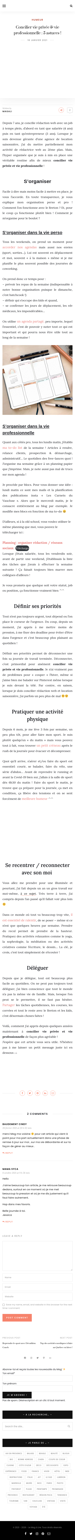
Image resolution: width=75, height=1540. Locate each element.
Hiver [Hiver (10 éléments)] (46, 1471)
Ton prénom (9, 1383)
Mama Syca (10, 1169)
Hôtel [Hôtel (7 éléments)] (57, 1471)
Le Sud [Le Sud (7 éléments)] (49, 1477)
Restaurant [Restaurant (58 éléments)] (28, 1495)
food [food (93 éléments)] (24, 1471)
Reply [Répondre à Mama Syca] (9, 1221)
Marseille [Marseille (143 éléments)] (16, 1483)
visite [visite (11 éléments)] (63, 1501)
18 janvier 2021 (37, 40)
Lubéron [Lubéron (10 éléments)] (61, 1477)
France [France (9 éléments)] (35, 1471)
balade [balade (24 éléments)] (30, 1453)
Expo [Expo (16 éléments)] (66, 1465)
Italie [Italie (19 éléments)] (30, 1477)
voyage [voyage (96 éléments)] (33, 1507)
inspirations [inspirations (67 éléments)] (16, 1477)
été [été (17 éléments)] (43, 1507)
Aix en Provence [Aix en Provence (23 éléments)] (14, 1453)
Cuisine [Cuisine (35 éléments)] (10, 1465)
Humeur (37, 19)
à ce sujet (28, 893)
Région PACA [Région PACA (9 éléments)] (46, 1495)
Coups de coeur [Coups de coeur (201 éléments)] (57, 1459)
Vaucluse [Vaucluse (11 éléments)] (37, 1501)
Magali (7, 111)
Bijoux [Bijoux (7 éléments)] (66, 1453)
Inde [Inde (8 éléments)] (67, 1471)
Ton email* (8, 1373)
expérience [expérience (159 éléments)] (11, 1471)
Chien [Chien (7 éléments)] (41, 1459)
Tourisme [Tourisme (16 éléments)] (14, 1501)
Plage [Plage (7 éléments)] (29, 1489)
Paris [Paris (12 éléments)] (49, 1483)
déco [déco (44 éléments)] (39, 1465)
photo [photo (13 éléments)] (60, 1483)
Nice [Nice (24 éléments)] (39, 1483)
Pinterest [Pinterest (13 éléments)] (16, 1489)
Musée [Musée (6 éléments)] (29, 1483)
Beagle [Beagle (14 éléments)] (42, 1453)
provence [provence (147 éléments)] (13, 1495)
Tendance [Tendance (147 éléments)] (62, 1495)
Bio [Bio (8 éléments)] (11, 1459)
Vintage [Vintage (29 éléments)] (51, 1501)
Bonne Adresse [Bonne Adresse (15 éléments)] (25, 1459)
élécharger (22, 548)
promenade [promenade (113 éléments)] (57, 1489)
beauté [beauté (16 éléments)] (54, 1453)
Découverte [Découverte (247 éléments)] (53, 1465)
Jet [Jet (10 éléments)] (39, 1477)
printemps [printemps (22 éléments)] (42, 1489)
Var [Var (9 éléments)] (25, 1501)
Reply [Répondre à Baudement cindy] (9, 1153)
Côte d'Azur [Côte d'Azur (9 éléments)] (25, 1465)
